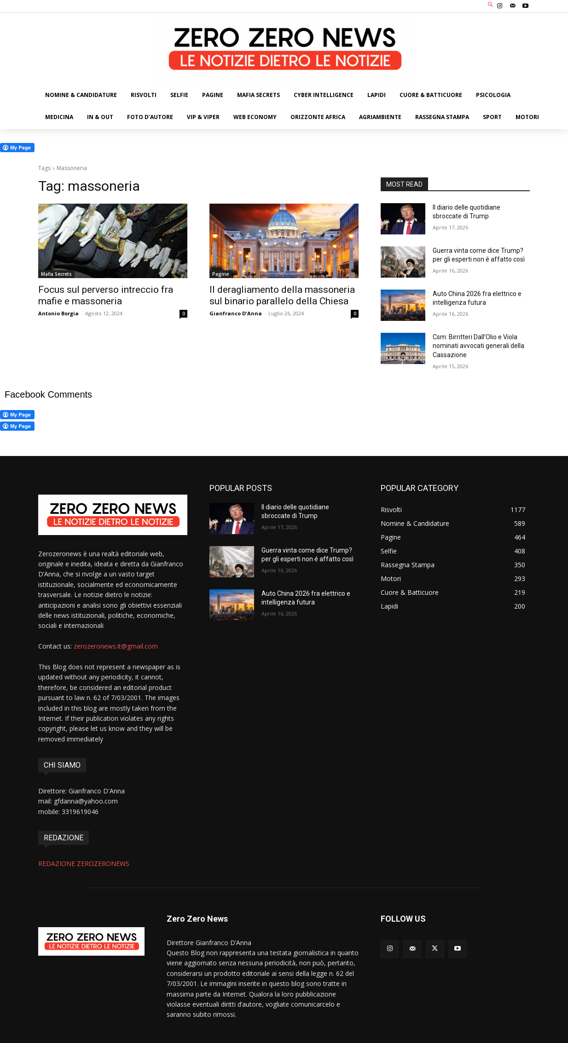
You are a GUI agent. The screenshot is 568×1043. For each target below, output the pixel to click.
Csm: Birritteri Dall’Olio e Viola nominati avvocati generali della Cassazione (478, 346)
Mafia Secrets (56, 274)
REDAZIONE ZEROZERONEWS (83, 863)
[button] (491, 5)
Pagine (220, 274)
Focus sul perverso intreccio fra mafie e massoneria (105, 295)
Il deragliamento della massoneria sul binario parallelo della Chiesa (282, 295)
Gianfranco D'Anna (235, 313)
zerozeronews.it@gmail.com (116, 646)
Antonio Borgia (58, 313)
